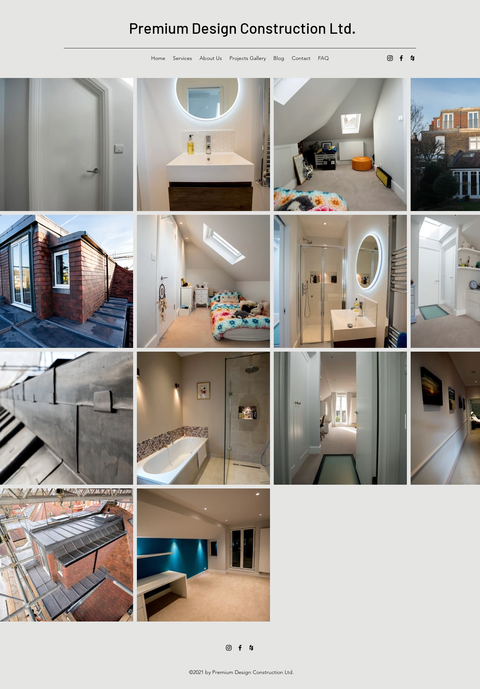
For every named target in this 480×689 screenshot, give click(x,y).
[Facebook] (401, 58)
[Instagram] (390, 58)
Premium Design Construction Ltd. (242, 28)
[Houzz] (412, 58)
